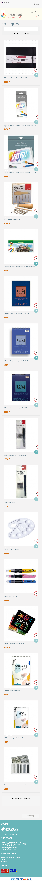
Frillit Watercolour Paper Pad (13, 690)
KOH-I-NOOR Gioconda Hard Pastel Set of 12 (19, 266)
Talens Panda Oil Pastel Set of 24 (15, 643)
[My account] (37, 4)
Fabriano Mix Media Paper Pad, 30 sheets (18, 408)
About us (4, 861)
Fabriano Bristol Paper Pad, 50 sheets (17, 313)
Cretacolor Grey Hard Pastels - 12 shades (18, 785)
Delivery (3, 859)
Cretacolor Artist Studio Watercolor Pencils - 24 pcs (20, 173)
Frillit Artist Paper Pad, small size (15, 738)
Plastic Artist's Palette (11, 549)
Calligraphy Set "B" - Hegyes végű (15, 455)
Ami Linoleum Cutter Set (12, 219)
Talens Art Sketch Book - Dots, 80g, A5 (17, 78)
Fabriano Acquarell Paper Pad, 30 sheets (17, 361)
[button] (32, 12)
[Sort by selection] (21, 29)
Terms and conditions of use (10, 858)
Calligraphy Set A (9, 502)
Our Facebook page (11, 834)
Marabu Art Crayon (10, 596)
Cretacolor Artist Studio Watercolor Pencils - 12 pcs (20, 126)
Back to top (31, 816)
